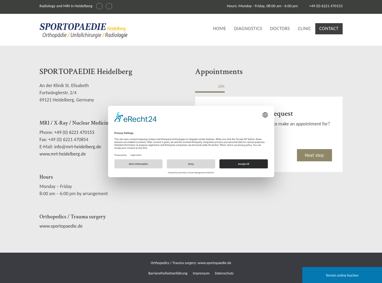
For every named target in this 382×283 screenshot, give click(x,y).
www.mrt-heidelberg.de (63, 154)
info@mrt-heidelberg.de (77, 147)
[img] (84, 30)
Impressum (201, 273)
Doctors (280, 28)
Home (219, 28)
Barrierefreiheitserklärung (167, 273)
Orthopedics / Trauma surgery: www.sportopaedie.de (191, 263)
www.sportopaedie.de (61, 226)
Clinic (304, 28)
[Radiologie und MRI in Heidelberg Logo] (84, 31)
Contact (329, 28)
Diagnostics (248, 28)
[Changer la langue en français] (109, 6)
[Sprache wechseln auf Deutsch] (99, 6)
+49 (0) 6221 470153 (326, 5)
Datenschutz (224, 273)
